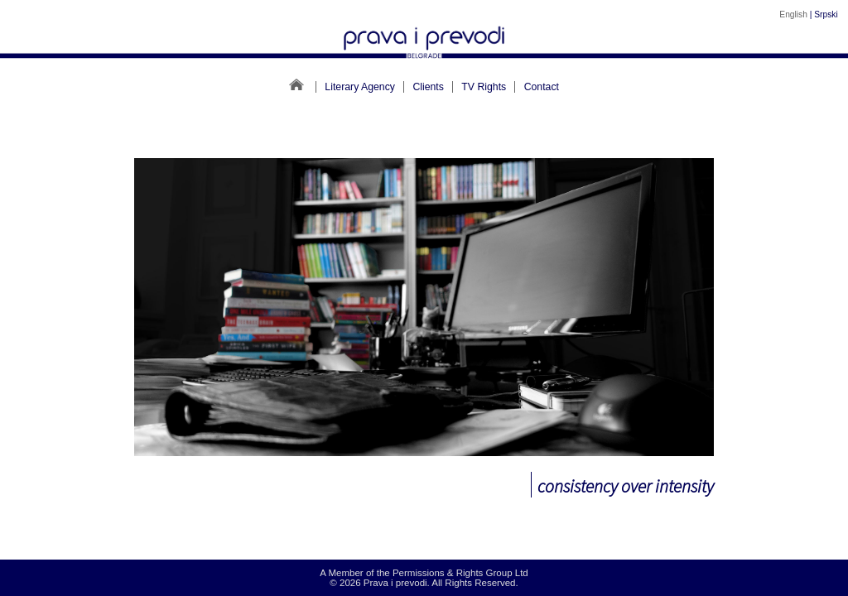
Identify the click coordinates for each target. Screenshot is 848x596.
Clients (428, 87)
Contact (541, 87)
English (793, 14)
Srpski (825, 14)
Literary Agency (360, 87)
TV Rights (483, 87)
